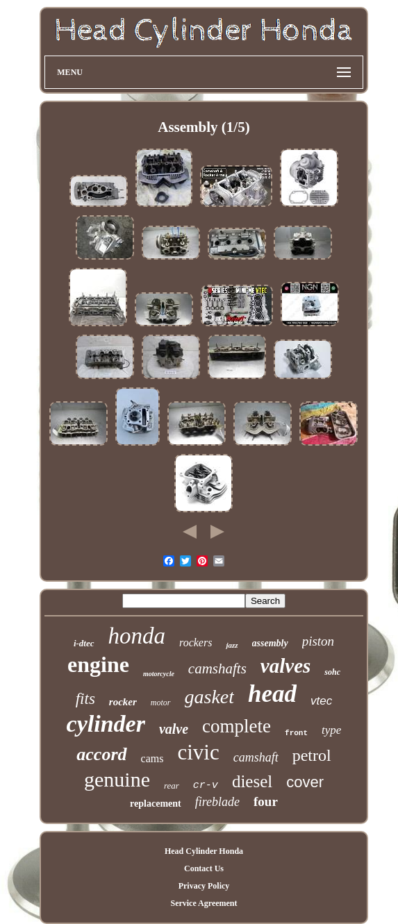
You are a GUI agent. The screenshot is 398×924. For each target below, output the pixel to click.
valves (285, 666)
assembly (270, 643)
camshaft (256, 757)
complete (236, 726)
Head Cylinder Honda (204, 851)
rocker (123, 701)
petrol (311, 755)
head (272, 693)
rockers (195, 642)
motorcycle (158, 674)
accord (101, 754)
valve (173, 729)
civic (198, 752)
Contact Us (204, 868)
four (266, 801)
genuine (117, 779)
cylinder (106, 724)
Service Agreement (203, 903)
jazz (232, 645)
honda (137, 635)
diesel (252, 781)
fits (85, 698)
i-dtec (84, 643)
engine (98, 664)
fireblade (217, 802)
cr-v (205, 785)
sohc (332, 672)
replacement (155, 803)
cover (305, 782)
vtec (321, 700)
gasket (210, 696)
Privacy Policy (204, 886)
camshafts (217, 668)
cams (152, 758)
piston (318, 641)
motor (161, 702)
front (296, 733)
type (331, 730)
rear (171, 785)
